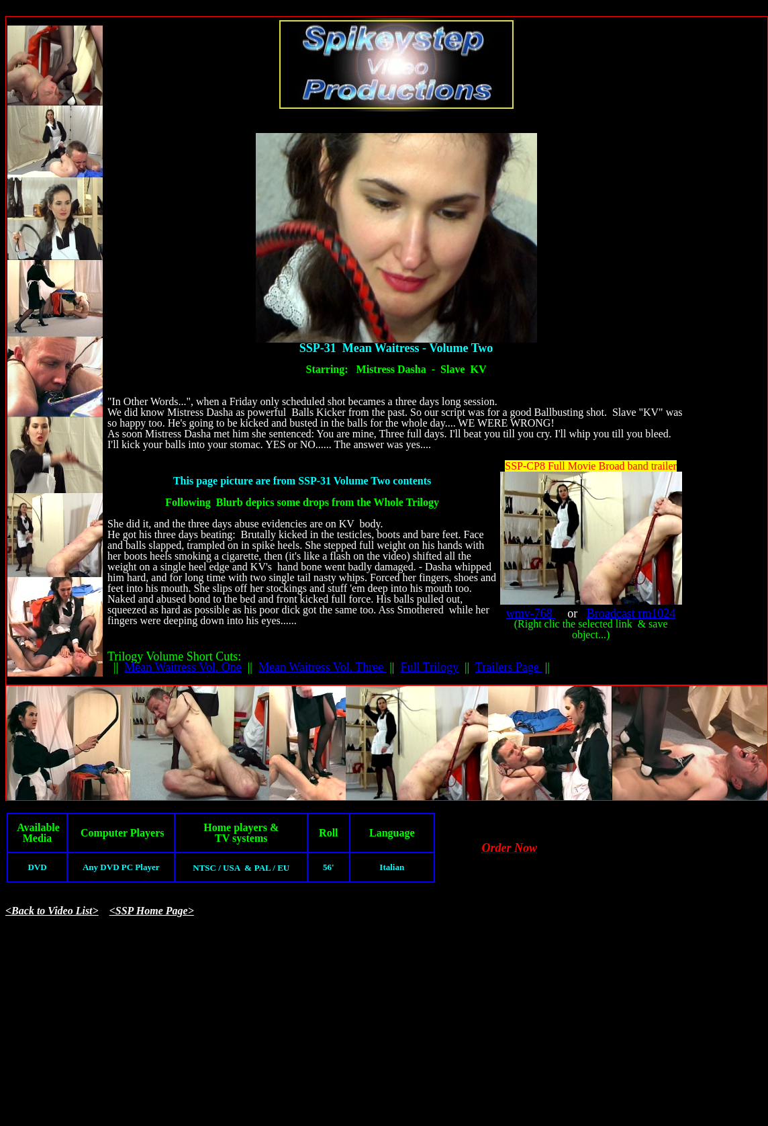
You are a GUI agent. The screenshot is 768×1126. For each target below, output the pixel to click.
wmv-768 (531, 613)
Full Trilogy (429, 667)
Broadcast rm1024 (631, 613)
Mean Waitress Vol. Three (322, 667)
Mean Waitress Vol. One (183, 667)
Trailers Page (508, 667)
